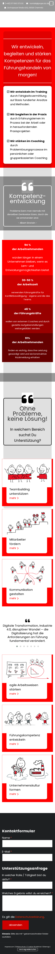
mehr (13, 498)
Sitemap (46, 947)
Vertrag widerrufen (27, 949)
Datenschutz (20, 947)
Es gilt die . (23, 917)
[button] (17, 646)
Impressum (9, 947)
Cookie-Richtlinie (34, 947)
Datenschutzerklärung (29, 917)
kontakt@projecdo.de (39, 3)
